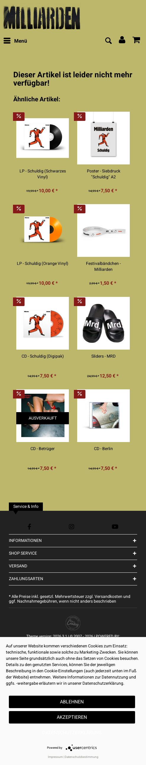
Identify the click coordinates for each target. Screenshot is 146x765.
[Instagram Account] (71, 527)
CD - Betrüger (42, 449)
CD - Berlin (103, 449)
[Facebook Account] (29, 527)
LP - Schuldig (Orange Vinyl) (42, 264)
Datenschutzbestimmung (81, 757)
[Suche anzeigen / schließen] (108, 41)
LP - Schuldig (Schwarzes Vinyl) (43, 174)
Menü (15, 40)
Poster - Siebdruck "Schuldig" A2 (103, 174)
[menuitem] (15, 41)
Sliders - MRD (103, 356)
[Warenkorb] (136, 41)
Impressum (55, 757)
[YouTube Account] (115, 527)
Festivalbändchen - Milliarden (103, 267)
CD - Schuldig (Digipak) (43, 356)
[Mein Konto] (122, 41)
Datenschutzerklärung (72, 732)
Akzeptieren (72, 717)
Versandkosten (108, 596)
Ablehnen (72, 701)
